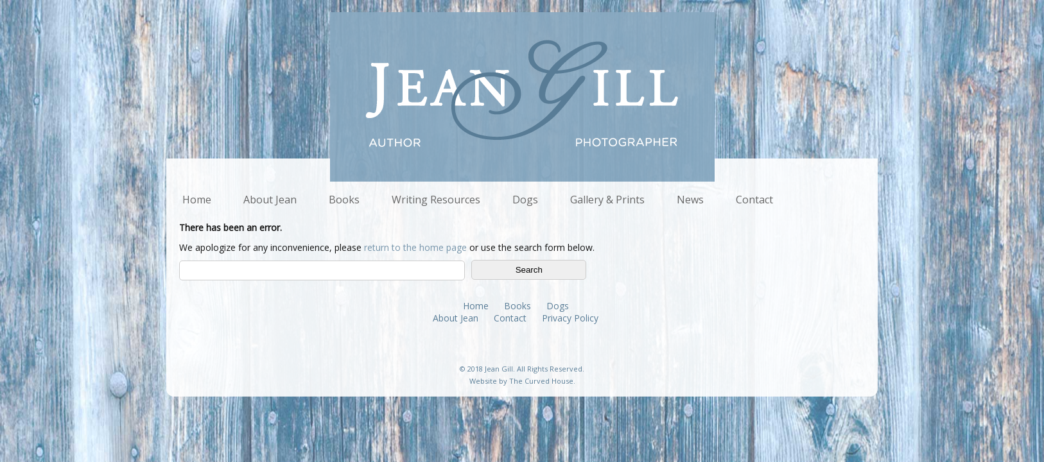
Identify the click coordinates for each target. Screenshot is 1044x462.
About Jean (270, 200)
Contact (754, 200)
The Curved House (541, 381)
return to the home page (415, 247)
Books (344, 200)
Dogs (525, 200)
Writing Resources (436, 200)
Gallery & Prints (607, 200)
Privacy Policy (570, 318)
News (690, 200)
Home (196, 200)
